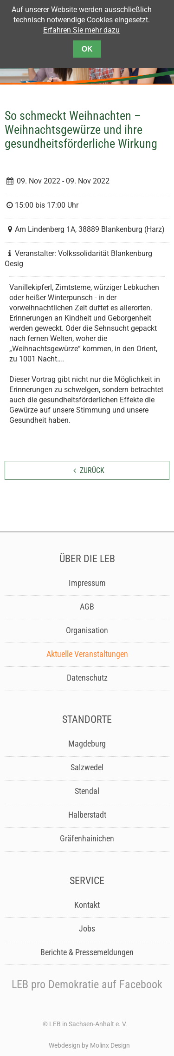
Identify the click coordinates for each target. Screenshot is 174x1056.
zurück (92, 470)
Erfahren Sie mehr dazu (81, 30)
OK (87, 49)
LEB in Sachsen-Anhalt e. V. (88, 1024)
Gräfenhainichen (87, 838)
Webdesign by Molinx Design (89, 1045)
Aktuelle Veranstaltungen (87, 654)
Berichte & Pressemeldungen (87, 952)
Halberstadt (87, 815)
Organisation (87, 630)
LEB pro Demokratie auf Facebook (87, 984)
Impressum (87, 583)
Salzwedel (87, 767)
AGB (87, 606)
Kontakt (87, 905)
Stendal (87, 791)
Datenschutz (87, 677)
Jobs (87, 928)
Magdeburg (87, 743)
